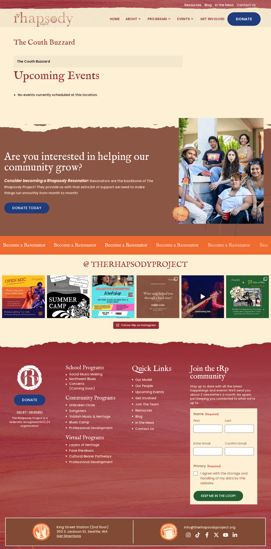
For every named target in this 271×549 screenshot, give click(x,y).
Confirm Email (235, 436)
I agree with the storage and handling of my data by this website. (223, 471)
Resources (192, 5)
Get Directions (69, 529)
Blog (208, 5)
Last (228, 414)
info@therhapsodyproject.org (209, 520)
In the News (224, 5)
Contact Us (246, 5)
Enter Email (202, 436)
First (197, 414)
